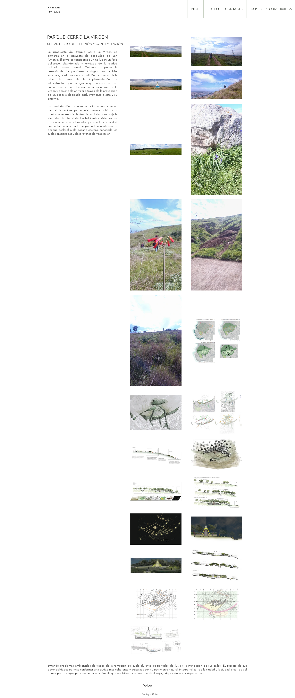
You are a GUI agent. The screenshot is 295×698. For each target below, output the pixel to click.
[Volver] (147, 685)
